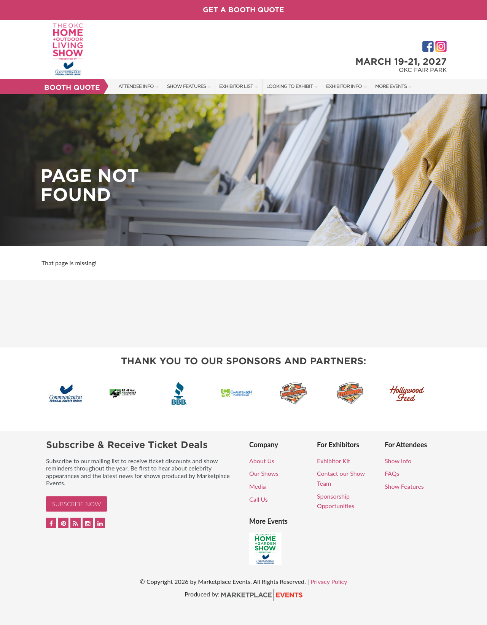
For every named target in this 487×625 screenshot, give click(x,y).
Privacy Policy (328, 581)
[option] (243, 170)
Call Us (258, 499)
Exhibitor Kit (333, 460)
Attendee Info (136, 86)
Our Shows (264, 473)
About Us (261, 460)
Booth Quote (72, 87)
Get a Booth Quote (243, 10)
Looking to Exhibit (289, 86)
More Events (391, 86)
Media (257, 486)
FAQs (392, 473)
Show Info (398, 460)
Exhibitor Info (344, 86)
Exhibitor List (236, 86)
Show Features (186, 86)
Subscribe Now (76, 503)
